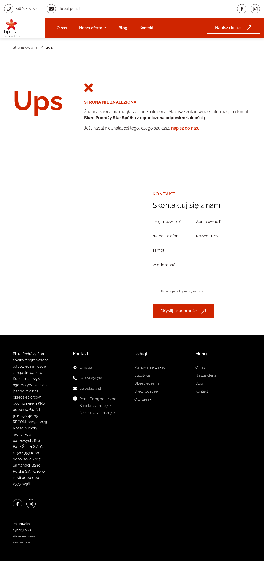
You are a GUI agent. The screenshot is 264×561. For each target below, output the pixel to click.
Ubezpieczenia (146, 383)
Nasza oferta (90, 27)
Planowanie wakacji (150, 367)
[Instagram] (255, 8)
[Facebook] (241, 8)
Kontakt (146, 27)
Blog (123, 27)
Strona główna (25, 47)
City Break (142, 399)
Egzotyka (142, 375)
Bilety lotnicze (146, 391)
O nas (62, 27)
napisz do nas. (185, 128)
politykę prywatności (190, 291)
